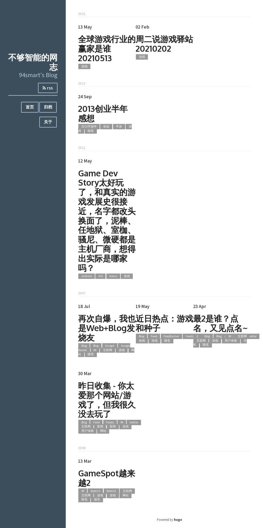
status (113, 276)
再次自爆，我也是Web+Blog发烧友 (107, 328)
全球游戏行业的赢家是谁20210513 (107, 48)
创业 (106, 127)
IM (94, 350)
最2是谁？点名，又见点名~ (220, 323)
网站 (103, 431)
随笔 (91, 131)
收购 (142, 340)
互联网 (107, 350)
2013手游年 (89, 127)
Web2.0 (95, 491)
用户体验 (231, 340)
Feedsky (191, 336)
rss (48, 87)
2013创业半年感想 (103, 113)
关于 (48, 121)
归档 (48, 107)
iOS (100, 276)
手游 (119, 127)
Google (109, 346)
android (86, 276)
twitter (252, 336)
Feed (154, 336)
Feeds (110, 422)
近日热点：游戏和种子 (164, 323)
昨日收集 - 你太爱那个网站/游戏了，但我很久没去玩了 (107, 399)
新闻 (100, 427)
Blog (84, 346)
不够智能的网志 (33, 62)
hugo (178, 519)
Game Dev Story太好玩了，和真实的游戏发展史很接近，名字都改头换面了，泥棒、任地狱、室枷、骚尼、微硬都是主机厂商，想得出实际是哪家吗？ (107, 220)
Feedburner (171, 336)
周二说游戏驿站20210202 (164, 44)
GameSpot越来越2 (106, 478)
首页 (30, 107)
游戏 (84, 66)
